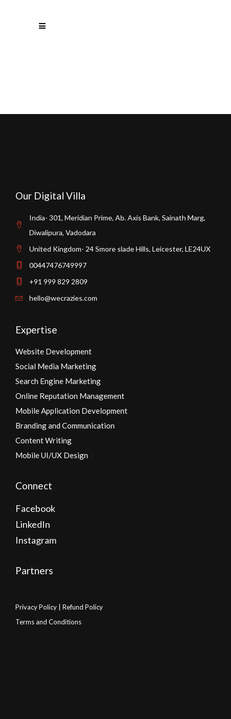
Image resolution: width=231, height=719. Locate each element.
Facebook (35, 508)
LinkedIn (32, 524)
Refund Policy (82, 607)
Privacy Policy (36, 607)
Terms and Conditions (48, 622)
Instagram (35, 540)
